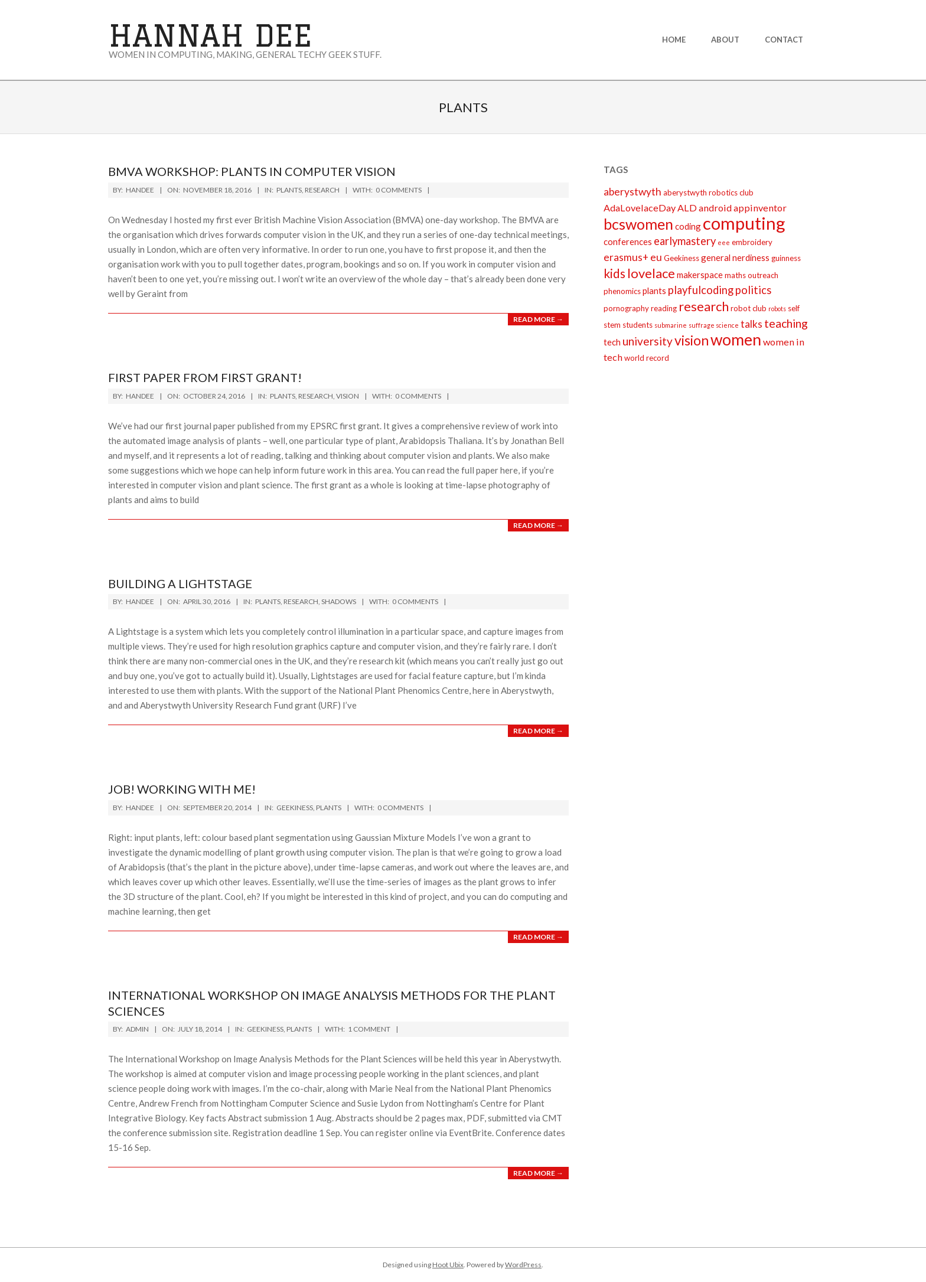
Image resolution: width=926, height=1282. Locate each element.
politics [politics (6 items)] (753, 289)
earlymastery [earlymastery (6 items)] (685, 240)
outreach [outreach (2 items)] (763, 275)
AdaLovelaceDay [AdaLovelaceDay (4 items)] (640, 207)
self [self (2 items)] (794, 308)
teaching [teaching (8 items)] (786, 323)
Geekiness (294, 807)
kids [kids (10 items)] (614, 273)
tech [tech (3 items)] (612, 342)
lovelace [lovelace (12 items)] (651, 273)
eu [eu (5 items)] (656, 257)
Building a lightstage (180, 583)
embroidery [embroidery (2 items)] (752, 242)
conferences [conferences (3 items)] (628, 241)
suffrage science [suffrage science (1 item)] (714, 325)
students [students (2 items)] (637, 325)
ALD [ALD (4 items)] (687, 207)
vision (347, 396)
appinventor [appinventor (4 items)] (760, 207)
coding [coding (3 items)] (688, 226)
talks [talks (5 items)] (751, 324)
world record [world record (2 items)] (646, 358)
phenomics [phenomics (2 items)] (622, 291)
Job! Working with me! (182, 789)
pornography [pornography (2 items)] (626, 308)
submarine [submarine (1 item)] (670, 325)
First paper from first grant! (205, 377)
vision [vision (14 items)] (691, 340)
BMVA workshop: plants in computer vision (252, 171)
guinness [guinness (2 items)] (786, 258)
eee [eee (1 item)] (724, 242)
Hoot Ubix (448, 1264)
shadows (338, 601)
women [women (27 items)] (735, 339)
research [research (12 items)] (704, 306)
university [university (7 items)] (647, 341)
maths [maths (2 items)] (735, 275)
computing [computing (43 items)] (744, 223)
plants (289, 189)
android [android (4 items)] (715, 207)
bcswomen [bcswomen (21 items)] (638, 224)
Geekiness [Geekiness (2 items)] (681, 258)
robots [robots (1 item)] (777, 308)
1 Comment (369, 1029)
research (322, 189)
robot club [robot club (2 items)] (749, 308)
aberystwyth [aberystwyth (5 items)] (632, 191)
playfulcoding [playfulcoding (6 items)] (700, 289)
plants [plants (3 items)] (654, 290)
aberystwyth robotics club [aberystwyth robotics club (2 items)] (708, 192)
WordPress (523, 1264)
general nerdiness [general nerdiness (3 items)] (735, 257)
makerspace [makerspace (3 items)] (700, 274)
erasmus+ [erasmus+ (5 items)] (626, 257)
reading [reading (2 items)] (664, 308)
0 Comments (399, 189)
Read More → (538, 319)
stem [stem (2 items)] (612, 325)
